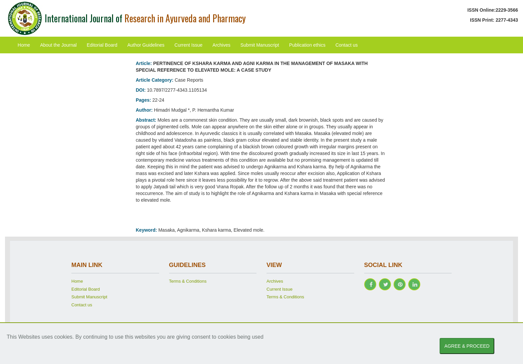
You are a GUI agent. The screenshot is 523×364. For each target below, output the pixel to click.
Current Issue (188, 45)
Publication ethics (307, 45)
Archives (221, 45)
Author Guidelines (145, 45)
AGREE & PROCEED (466, 346)
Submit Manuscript (259, 45)
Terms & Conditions (188, 281)
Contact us (347, 45)
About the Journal (58, 45)
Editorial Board (102, 45)
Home (24, 45)
